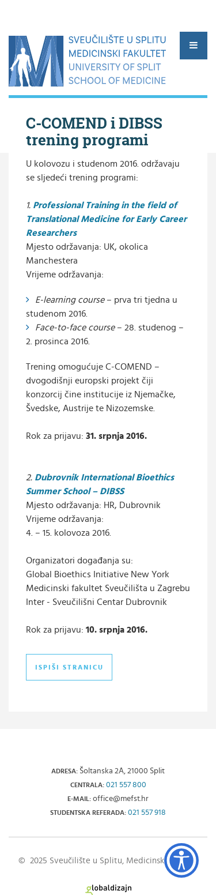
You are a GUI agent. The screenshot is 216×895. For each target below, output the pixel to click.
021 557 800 (126, 785)
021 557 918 (147, 812)
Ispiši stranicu (69, 667)
